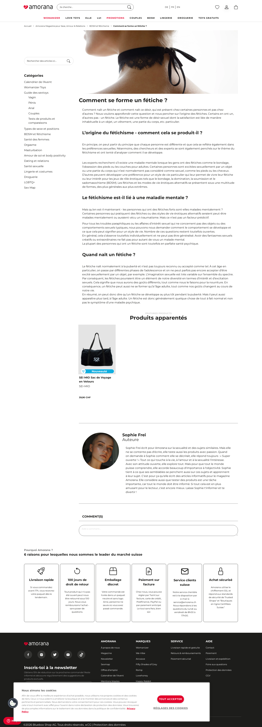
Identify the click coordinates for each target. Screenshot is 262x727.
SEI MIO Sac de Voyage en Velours (95, 379)
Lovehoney (142, 675)
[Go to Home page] (38, 7)
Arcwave (140, 658)
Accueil (27, 26)
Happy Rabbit (143, 681)
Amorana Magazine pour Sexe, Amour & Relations (60, 26)
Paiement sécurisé (181, 658)
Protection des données (218, 670)
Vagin (32, 97)
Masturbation (33, 150)
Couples (33, 113)
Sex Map (29, 187)
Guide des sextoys (36, 92)
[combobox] (49, 61)
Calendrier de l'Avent (38, 82)
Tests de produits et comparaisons (41, 120)
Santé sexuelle (34, 166)
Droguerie (31, 177)
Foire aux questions (216, 664)
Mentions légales (110, 681)
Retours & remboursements (186, 653)
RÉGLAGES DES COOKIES (170, 708)
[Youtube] (68, 655)
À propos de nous (110, 647)
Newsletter (107, 658)
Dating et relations (36, 160)
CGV (208, 675)
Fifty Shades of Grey (146, 664)
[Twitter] (55, 655)
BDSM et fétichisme (99, 26)
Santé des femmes (36, 139)
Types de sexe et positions (41, 128)
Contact (210, 647)
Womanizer (142, 647)
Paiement (211, 653)
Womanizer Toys (35, 87)
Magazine (106, 653)
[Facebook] (28, 655)
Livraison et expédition (218, 658)
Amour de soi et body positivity (45, 155)
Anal (31, 108)
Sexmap (105, 664)
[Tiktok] (81, 655)
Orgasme (30, 144)
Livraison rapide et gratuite (185, 647)
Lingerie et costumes (38, 171)
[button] (13, 703)
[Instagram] (41, 655)
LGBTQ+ (29, 182)
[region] (111, 702)
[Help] (12, 721)
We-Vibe (140, 653)
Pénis (32, 102)
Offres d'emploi (109, 670)
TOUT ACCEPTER (170, 699)
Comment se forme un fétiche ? (130, 26)
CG (89, 724)
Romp (139, 670)
